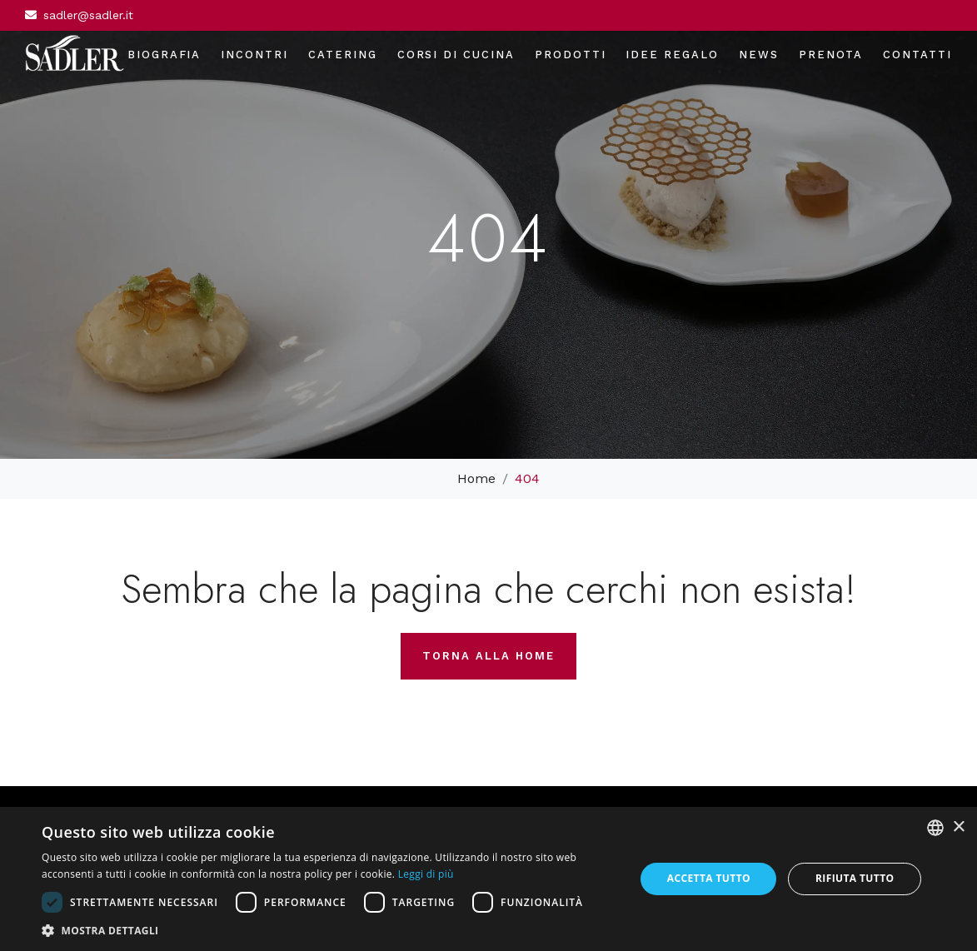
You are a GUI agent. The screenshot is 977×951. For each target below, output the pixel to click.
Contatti (917, 54)
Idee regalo (672, 54)
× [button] (958, 827)
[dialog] (488, 879)
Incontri (254, 54)
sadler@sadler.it (88, 15)
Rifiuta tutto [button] (855, 878)
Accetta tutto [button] (708, 878)
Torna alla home (488, 656)
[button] (329, 930)
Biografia (164, 54)
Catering (342, 54)
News (759, 54)
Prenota (831, 54)
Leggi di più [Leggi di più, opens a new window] (426, 874)
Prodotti (570, 54)
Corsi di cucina (456, 54)
